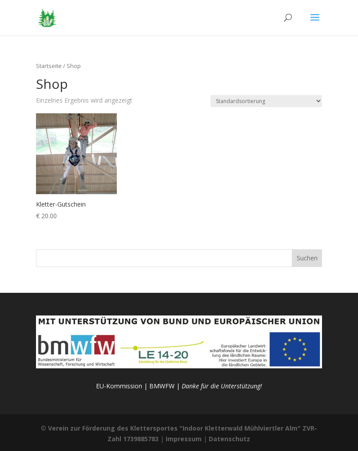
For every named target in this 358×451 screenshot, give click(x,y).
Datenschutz (229, 439)
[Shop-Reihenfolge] (266, 101)
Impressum (184, 439)
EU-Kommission (119, 386)
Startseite (49, 66)
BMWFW (162, 386)
